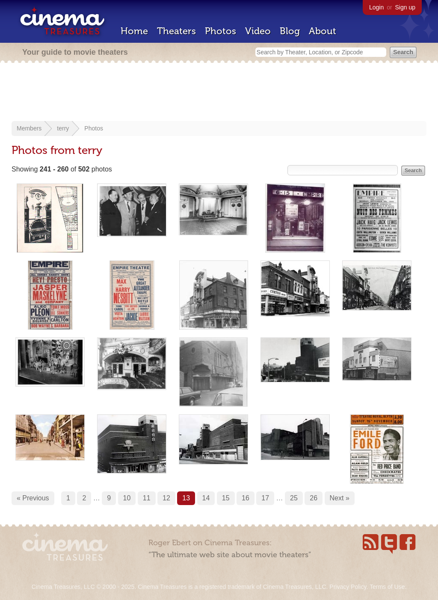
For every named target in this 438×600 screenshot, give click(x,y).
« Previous (33, 498)
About (322, 31)
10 (127, 498)
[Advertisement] (219, 93)
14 (206, 498)
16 (245, 498)
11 (147, 498)
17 (265, 498)
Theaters (176, 31)
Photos (220, 31)
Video (258, 31)
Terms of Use (387, 586)
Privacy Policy (347, 586)
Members (29, 128)
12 (166, 498)
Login (376, 7)
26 (313, 498)
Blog (290, 31)
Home (134, 31)
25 (294, 498)
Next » (339, 498)
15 (226, 498)
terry (63, 128)
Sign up (405, 7)
